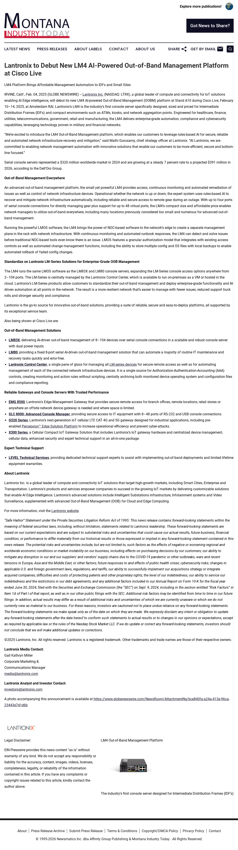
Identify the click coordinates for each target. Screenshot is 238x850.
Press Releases (52, 49)
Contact (118, 49)
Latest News (17, 49)
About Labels (88, 49)
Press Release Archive (48, 831)
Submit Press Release (86, 831)
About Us (145, 49)
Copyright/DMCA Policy (160, 831)
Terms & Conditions (122, 831)
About (22, 831)
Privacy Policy (193, 831)
